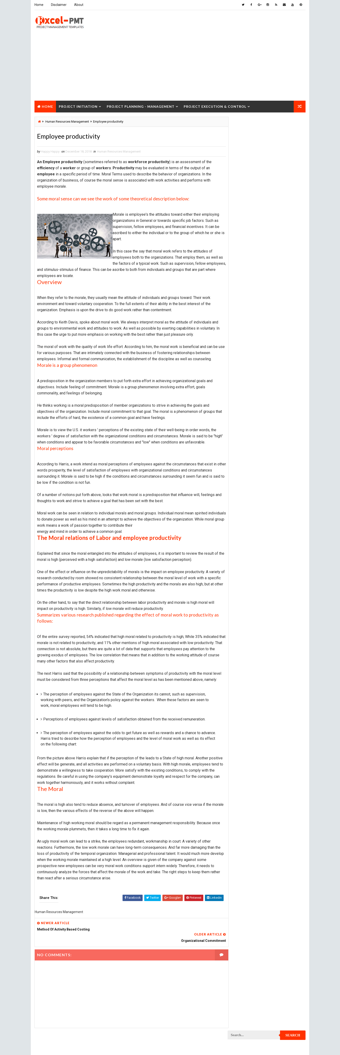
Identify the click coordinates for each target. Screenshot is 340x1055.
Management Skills (277, 334)
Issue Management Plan (247, 326)
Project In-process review (249, 515)
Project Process (242, 581)
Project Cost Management (249, 449)
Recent (240, 218)
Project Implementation (247, 507)
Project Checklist (243, 383)
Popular (267, 218)
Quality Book (267, 207)
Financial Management (246, 301)
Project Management (245, 532)
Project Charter (242, 367)
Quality (269, 672)
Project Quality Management (251, 614)
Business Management (246, 284)
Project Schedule (243, 656)
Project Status (280, 664)
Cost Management (243, 293)
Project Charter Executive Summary (256, 375)
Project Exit (279, 499)
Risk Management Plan (246, 689)
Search (293, 123)
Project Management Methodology (255, 540)
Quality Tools (240, 681)
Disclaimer (58, 5)
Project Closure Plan (246, 400)
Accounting (238, 276)
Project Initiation (78, 106)
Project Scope (281, 656)
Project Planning (243, 573)
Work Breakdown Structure (250, 697)
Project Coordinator (245, 441)
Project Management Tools (250, 548)
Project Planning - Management (140, 106)
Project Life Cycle (275, 524)
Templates (284, 689)
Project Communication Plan (251, 416)
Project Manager (242, 557)
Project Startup (242, 664)
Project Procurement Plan (250, 598)
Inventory (284, 317)
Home (38, 5)
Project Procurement (246, 590)
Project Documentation (247, 474)
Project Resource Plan (247, 639)
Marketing (275, 350)
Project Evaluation (244, 491)
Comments (293, 218)
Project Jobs (240, 524)
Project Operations (244, 565)
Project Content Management (252, 425)
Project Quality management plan (255, 623)
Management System (245, 342)
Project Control (242, 433)
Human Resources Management (118, 151)
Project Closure (54, 118)
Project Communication (247, 408)
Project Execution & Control (214, 106)
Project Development (246, 466)
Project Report (241, 631)
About (78, 5)
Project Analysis (242, 359)
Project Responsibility (247, 648)
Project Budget (281, 359)
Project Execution (243, 499)
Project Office (280, 557)
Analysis (268, 276)
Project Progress (243, 606)
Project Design (241, 458)
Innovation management (247, 317)
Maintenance (239, 334)
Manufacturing (241, 350)
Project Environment (245, 482)
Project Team (240, 672)
